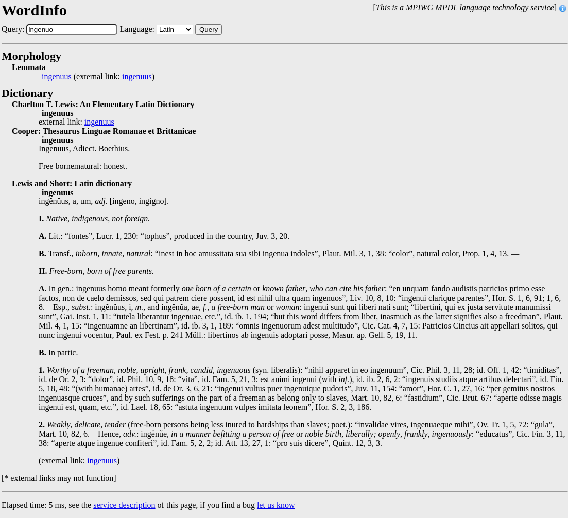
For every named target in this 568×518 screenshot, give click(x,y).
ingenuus (57, 77)
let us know (276, 504)
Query (208, 29)
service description (124, 504)
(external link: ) (98, 77)
